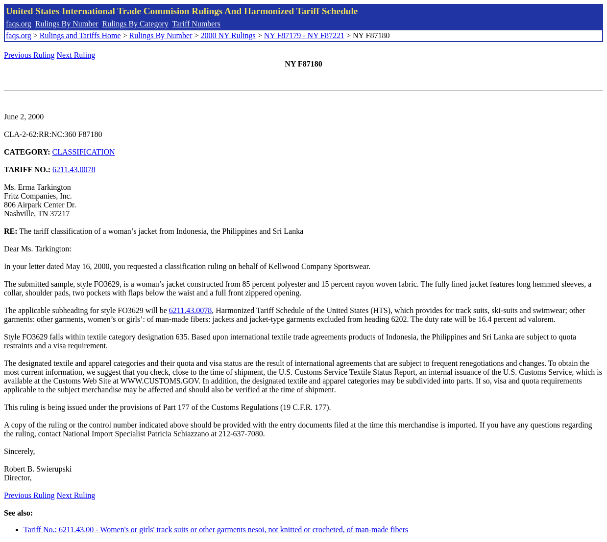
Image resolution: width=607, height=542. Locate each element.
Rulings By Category (135, 24)
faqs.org (18, 24)
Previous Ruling (29, 55)
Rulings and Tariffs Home (80, 35)
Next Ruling (76, 55)
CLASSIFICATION (83, 152)
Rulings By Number (66, 24)
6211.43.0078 (73, 169)
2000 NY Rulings (228, 35)
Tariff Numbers (196, 24)
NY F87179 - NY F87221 (304, 35)
